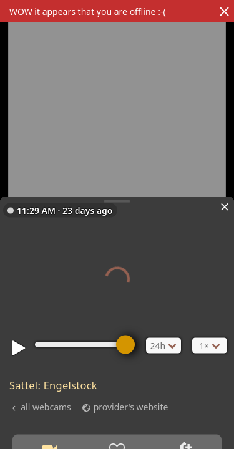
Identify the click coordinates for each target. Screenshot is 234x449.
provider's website (131, 406)
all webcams (46, 406)
